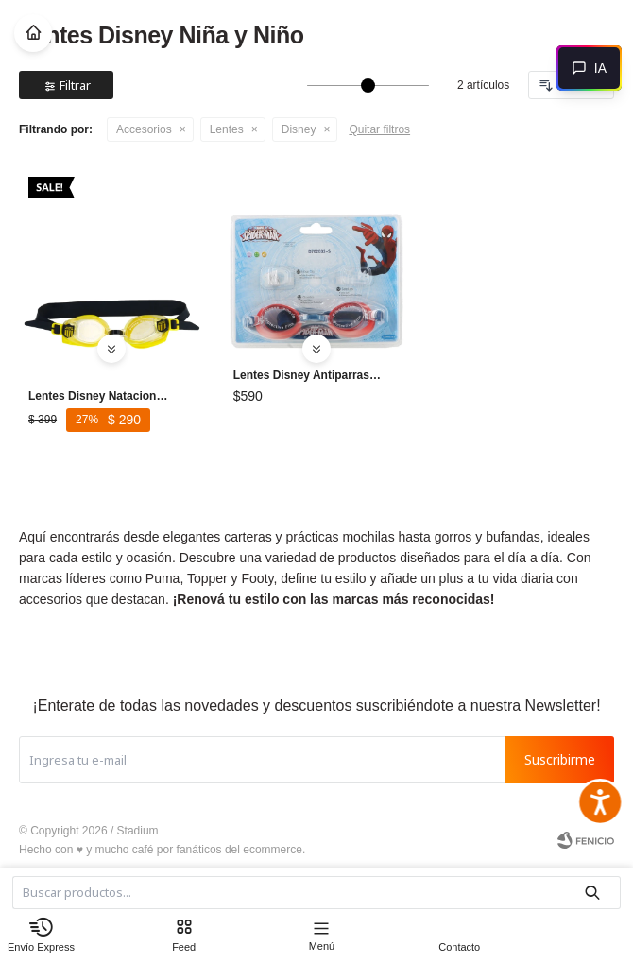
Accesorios (144, 129)
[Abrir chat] (589, 68)
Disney (299, 129)
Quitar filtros (379, 129)
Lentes (227, 129)
